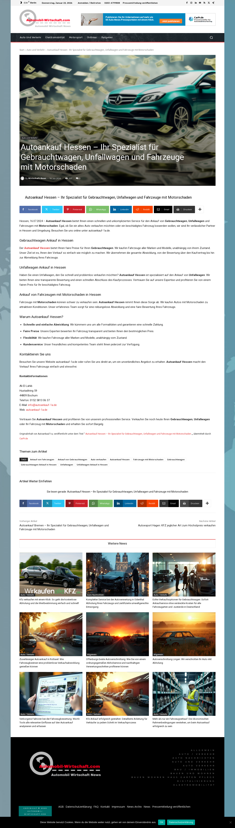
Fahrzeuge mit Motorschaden (148, 459)
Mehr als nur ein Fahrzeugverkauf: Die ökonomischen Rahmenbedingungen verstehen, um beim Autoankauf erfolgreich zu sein (181, 722)
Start (21, 49)
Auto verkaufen (98, 459)
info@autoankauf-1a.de (42, 405)
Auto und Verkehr (36, 49)
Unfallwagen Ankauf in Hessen (92, 464)
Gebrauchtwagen (176, 459)
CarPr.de (23, 438)
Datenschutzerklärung (181, 822)
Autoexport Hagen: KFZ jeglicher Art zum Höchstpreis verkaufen (177, 525)
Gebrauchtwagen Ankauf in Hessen (39, 464)
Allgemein (92, 654)
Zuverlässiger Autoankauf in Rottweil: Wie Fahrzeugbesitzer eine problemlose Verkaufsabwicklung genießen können (49, 663)
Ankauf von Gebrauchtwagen (72, 459)
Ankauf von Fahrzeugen (42, 459)
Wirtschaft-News (37, 178)
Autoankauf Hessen (120, 459)
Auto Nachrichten (95, 595)
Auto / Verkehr (27, 595)
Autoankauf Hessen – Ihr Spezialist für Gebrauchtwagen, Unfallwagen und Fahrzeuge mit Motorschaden (138, 434)
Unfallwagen (66, 464)
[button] (211, 37)
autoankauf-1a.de (36, 409)
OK (161, 822)
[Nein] (230, 822)
